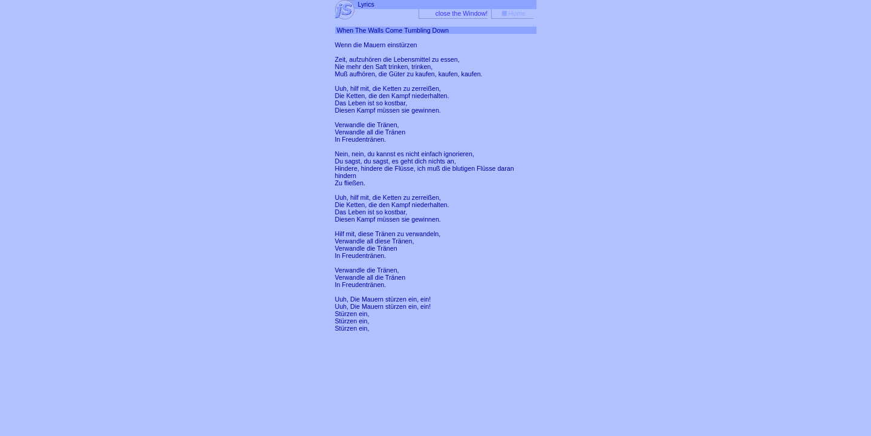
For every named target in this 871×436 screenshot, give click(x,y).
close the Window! (462, 13)
